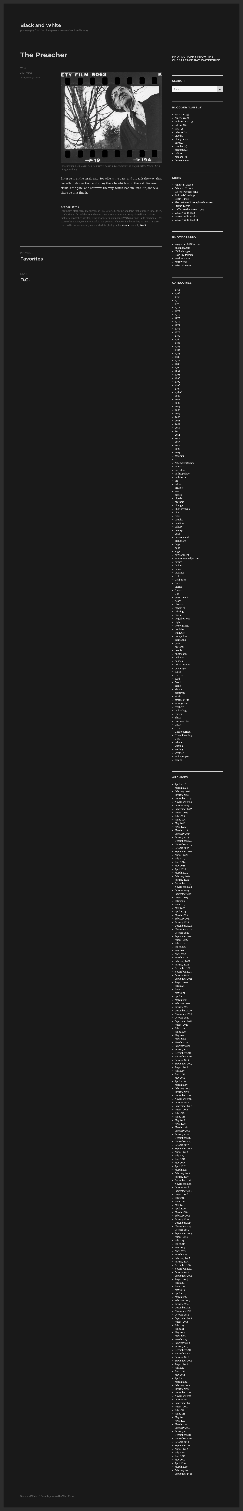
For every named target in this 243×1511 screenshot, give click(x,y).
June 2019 (180, 1074)
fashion (179, 565)
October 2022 (182, 932)
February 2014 (182, 1300)
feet (177, 576)
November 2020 (183, 1014)
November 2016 (183, 1183)
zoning (178, 760)
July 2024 (180, 858)
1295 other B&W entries (187, 244)
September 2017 (183, 1148)
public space (181, 668)
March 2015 (181, 1254)
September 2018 (183, 1106)
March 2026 (181, 787)
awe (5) (179, 128)
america (179, 466)
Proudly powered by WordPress (57, 1496)
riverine (179, 675)
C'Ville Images (182, 251)
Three (178, 717)
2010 (177, 427)
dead (177, 533)
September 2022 (183, 936)
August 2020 (181, 1024)
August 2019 (181, 1067)
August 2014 (181, 1279)
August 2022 (181, 940)
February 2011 (182, 1427)
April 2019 (180, 1081)
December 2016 (183, 1180)
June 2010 (180, 1456)
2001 (177, 399)
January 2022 (182, 964)
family (178, 562)
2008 (177, 420)
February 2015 (182, 1258)
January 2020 (182, 1049)
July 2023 (180, 901)
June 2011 (180, 1413)
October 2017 (182, 1145)
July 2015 (179, 1240)
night (178, 622)
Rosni (178, 682)
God (177, 594)
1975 (177, 318)
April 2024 (180, 869)
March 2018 (181, 1127)
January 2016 (182, 1219)
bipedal (179, 135)
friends (179, 590)
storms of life (182, 700)
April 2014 (180, 1293)
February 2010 (182, 1470)
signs (178, 685)
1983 (177, 346)
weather (179, 753)
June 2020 (180, 1031)
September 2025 (183, 809)
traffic (178, 724)
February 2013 (182, 1343)
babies (178, 495)
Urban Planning (183, 735)
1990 (177, 367)
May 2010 (180, 1459)
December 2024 (183, 841)
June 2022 (180, 947)
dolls (177, 548)
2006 (177, 417)
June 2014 (180, 1286)
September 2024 (183, 851)
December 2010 (183, 1435)
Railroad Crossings (185, 195)
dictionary (180, 540)
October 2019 (182, 1060)
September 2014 (183, 1275)
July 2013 (179, 1325)
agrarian (179, 456)
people (178, 650)
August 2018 (181, 1109)
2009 (177, 424)
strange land (33, 77)
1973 (177, 311)
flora (177, 583)
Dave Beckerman (184, 255)
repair (178, 671)
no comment (182, 625)
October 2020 (182, 1017)
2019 (177, 445)
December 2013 (183, 1307)
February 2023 (182, 918)
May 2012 (180, 1374)
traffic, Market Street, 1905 (189, 209)
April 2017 (180, 1166)
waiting (179, 749)
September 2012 (183, 1360)
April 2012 (180, 1378)
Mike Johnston (183, 265)
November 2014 (183, 1268)
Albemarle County (184, 463)
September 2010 (183, 1445)
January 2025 (182, 837)
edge (177, 551)
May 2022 (180, 950)
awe (177, 491)
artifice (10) (181, 125)
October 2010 (182, 1442)
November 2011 (183, 1396)
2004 (177, 410)
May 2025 (180, 823)
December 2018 (183, 1095)
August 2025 (181, 812)
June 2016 (180, 1201)
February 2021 (182, 1003)
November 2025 (183, 802)
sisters (178, 689)
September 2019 (183, 1063)
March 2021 (181, 1000)
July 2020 (180, 1028)
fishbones (180, 579)
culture (178, 153)
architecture (181, 477)
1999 (177, 388)
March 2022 (181, 957)
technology (181, 710)
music (178, 615)
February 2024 (182, 876)
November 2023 (183, 886)
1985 (177, 353)
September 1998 (183, 1473)
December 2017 (183, 1138)
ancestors (180, 470)
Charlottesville (182, 509)
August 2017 (181, 1152)
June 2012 (180, 1371)
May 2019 (180, 1077)
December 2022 (183, 925)
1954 (177, 289)
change (179, 505)
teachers (179, 707)
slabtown (180, 693)
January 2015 (182, 1261)
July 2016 (180, 1198)
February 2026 (183, 791)
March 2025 (181, 830)
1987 (177, 360)
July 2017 (179, 1155)
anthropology (182, 473)
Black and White (40, 25)
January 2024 (182, 879)
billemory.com (182, 248)
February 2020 (182, 1046)
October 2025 (182, 805)
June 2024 (180, 862)
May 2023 (180, 908)
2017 (177, 441)
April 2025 (180, 826)
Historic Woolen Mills (186, 191)
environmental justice (186, 558)
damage (179, 530)
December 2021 (183, 968)
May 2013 (180, 1332)
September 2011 (183, 1403)
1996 (177, 378)
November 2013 (183, 1311)
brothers (179, 502)
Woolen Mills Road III (186, 220)
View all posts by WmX (134, 225)
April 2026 (180, 784)
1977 (177, 325)
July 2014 (179, 1283)
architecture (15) (184, 121)
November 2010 (183, 1438)
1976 (177, 321)
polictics (179, 657)
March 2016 (181, 1212)
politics (179, 661)
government (181, 597)
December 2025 (183, 798)
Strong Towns (182, 206)
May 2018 (180, 1120)
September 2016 (183, 1191)
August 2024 (181, 855)
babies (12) (181, 132)
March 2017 (181, 1169)
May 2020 (180, 1035)
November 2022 (183, 929)
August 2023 (181, 897)
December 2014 (183, 1265)
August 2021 (181, 982)
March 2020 (181, 1042)
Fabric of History (184, 188)
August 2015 (181, 1237)
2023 (177, 452)
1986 (177, 357)
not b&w (179, 629)
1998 (177, 385)
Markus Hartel (182, 258)
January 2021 (182, 1007)
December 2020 (183, 1010)
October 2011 (181, 1399)
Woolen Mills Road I (185, 213)
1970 (177, 300)
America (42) (182, 118)
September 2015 (183, 1233)
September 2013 (183, 1318)
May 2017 (180, 1162)
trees (177, 728)
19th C (178, 392)
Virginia (179, 746)
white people (181, 756)
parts (177, 643)
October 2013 (182, 1314)
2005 (177, 413)
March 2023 (181, 915)
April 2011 (180, 1420)
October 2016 (182, 1187)
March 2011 (181, 1424)
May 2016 (180, 1205)
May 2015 (180, 1247)
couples (179, 519)
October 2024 (182, 848)
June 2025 (180, 819)
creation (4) (181, 150)
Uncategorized (183, 731)
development (182, 160)
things (178, 714)
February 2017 (182, 1173)
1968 (177, 293)
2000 (177, 396)
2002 (177, 403)
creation (179, 523)
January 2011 (181, 1431)
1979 (177, 332)
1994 (177, 374)
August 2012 (181, 1364)
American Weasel (184, 184)
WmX (23, 68)
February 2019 (182, 1088)
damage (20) (181, 157)
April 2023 (180, 911)
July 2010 (179, 1452)
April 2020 (180, 1039)
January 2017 (182, 1176)
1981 (177, 339)
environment (182, 555)
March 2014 (181, 1297)
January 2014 (182, 1304)
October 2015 (182, 1229)
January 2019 (182, 1092)
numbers (180, 632)
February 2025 (182, 833)
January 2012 (182, 1389)
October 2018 (182, 1102)
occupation (181, 636)
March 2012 (181, 1382)
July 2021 (179, 985)
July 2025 (180, 816)
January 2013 (181, 1346)
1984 (177, 350)
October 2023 (182, 890)
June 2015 (180, 1244)
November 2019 (183, 1056)
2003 (177, 406)
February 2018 (182, 1130)
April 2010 (180, 1463)
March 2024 (181, 872)
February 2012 (182, 1385)
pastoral (179, 647)
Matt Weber (181, 262)
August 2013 (181, 1321)
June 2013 (180, 1328)
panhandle (180, 639)
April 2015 (180, 1251)
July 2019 (180, 1070)
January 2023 (182, 922)
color (177, 516)
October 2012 (182, 1357)
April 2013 (180, 1336)
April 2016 (180, 1208)
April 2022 (180, 954)
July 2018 (179, 1113)
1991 (177, 371)
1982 (177, 342)
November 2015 (183, 1226)
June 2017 (180, 1159)
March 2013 (181, 1339)
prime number (182, 664)
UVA (177, 738)
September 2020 (183, 1021)
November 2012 (183, 1353)
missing (179, 611)
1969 (177, 296)
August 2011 (181, 1406)
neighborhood (182, 618)
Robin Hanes (182, 199)
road (177, 678)
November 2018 (183, 1099)
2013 (177, 438)
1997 (177, 381)
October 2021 (182, 975)
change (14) (181, 139)
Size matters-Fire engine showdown (194, 202)
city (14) (179, 142)
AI (176, 459)
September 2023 (183, 894)
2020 (177, 449)
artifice (179, 487)
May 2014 (180, 1290)
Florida (178, 586)
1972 (177, 307)
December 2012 (183, 1350)
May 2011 (180, 1417)
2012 (177, 434)
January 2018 (182, 1134)
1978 (22, 77)
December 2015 (183, 1222)
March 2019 (181, 1084)
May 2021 (180, 993)
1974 (177, 314)
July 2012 (179, 1367)
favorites (179, 572)
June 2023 (180, 904)
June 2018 (180, 1116)
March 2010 (181, 1466)
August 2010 (181, 1449)
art (176, 480)
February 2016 (182, 1215)
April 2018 (180, 1123)
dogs (177, 544)
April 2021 (180, 996)
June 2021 (180, 989)
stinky (178, 696)
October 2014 (182, 1272)
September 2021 (183, 978)
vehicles (179, 742)
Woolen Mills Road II (186, 216)
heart (178, 601)
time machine (182, 721)
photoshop (181, 654)
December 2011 (183, 1392)
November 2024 (183, 844)
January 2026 (182, 795)
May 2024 (180, 865)
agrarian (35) (182, 114)
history (179, 604)
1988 (177, 364)
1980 (177, 335)
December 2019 (183, 1053)
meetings (180, 608)
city (177, 512)
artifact (179, 484)
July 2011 (179, 1410)
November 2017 (183, 1141)
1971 (177, 304)
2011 (177, 431)
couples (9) (181, 146)
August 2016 (181, 1194)
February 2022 (182, 961)
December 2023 (183, 883)
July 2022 (180, 943)
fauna (178, 569)
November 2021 (183, 971)
